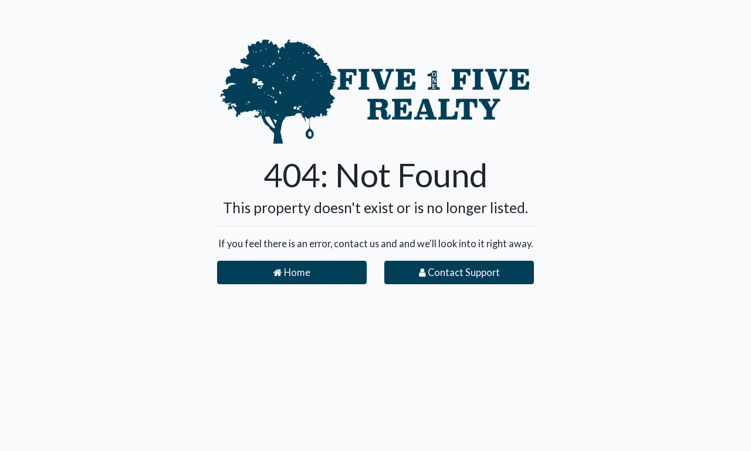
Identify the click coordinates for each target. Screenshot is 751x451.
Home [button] (291, 272)
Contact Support (459, 272)
